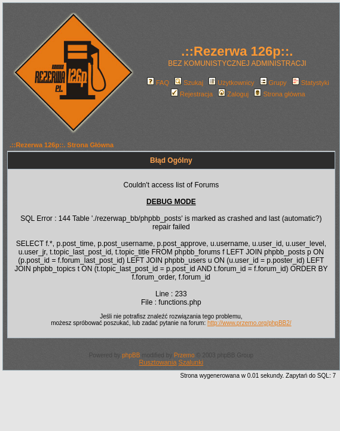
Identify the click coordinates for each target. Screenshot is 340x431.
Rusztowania (158, 362)
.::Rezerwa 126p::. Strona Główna (62, 144)
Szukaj (188, 82)
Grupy (273, 82)
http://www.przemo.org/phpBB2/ (249, 323)
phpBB (131, 355)
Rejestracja (192, 94)
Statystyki (310, 82)
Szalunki (191, 362)
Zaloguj (233, 94)
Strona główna (279, 94)
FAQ (158, 82)
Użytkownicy (231, 82)
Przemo (184, 355)
